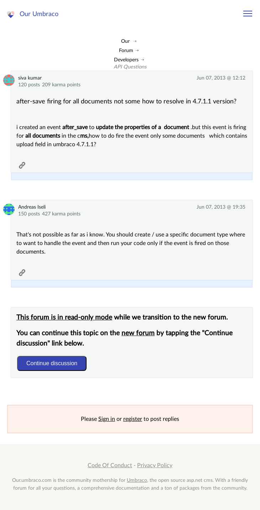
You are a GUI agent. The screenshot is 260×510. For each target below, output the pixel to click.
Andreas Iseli (32, 207)
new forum (138, 333)
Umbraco (137, 480)
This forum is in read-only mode (64, 317)
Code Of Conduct (110, 465)
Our (125, 41)
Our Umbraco (39, 14)
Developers (126, 59)
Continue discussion (51, 363)
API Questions (130, 67)
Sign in (106, 419)
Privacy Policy (154, 465)
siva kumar (30, 78)
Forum (126, 50)
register (132, 419)
